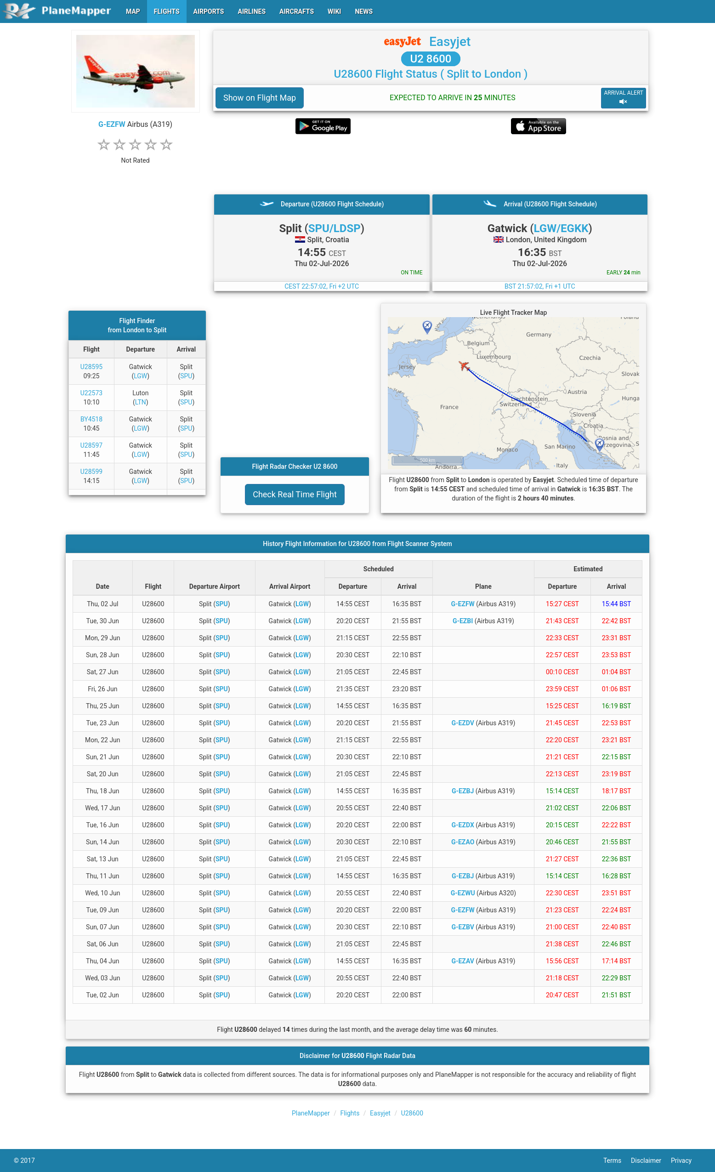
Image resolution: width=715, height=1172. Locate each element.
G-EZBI (463, 621)
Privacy (686, 1160)
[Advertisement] (431, 164)
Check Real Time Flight (295, 494)
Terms (617, 1160)
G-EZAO (462, 842)
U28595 (91, 366)
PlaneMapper (311, 1113)
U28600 (412, 1113)
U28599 (91, 471)
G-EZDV (462, 723)
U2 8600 (431, 58)
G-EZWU (463, 893)
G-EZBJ (463, 791)
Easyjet (450, 41)
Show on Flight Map (259, 97)
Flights (349, 1113)
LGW (140, 376)
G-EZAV (462, 961)
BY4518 (91, 419)
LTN (140, 402)
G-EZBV (462, 927)
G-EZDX (463, 825)
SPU (186, 376)
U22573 (91, 393)
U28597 (91, 445)
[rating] (135, 155)
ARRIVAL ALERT (623, 98)
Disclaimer (651, 1160)
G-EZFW (111, 124)
